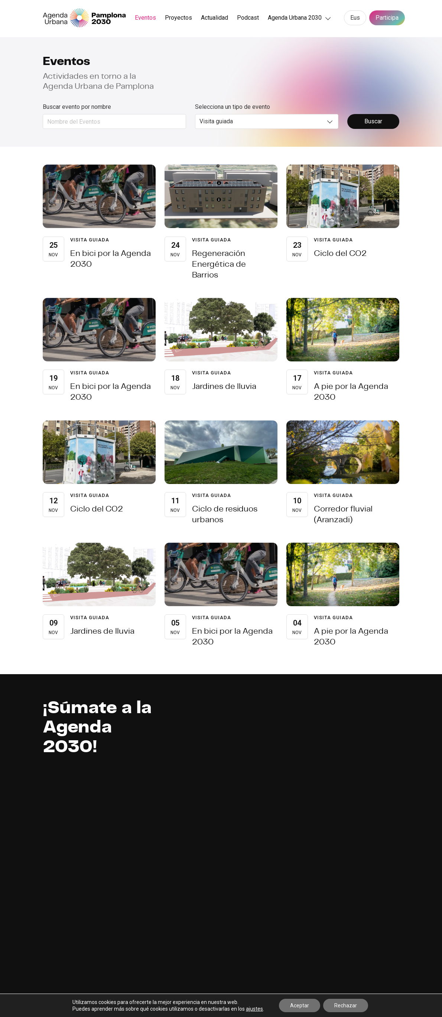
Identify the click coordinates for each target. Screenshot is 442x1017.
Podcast (248, 17)
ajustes (254, 1009)
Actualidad (214, 17)
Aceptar (299, 1005)
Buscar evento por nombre (77, 106)
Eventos (145, 17)
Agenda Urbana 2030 (295, 17)
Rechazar (345, 1005)
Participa (387, 17)
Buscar (373, 121)
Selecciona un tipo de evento (232, 106)
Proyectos (178, 17)
